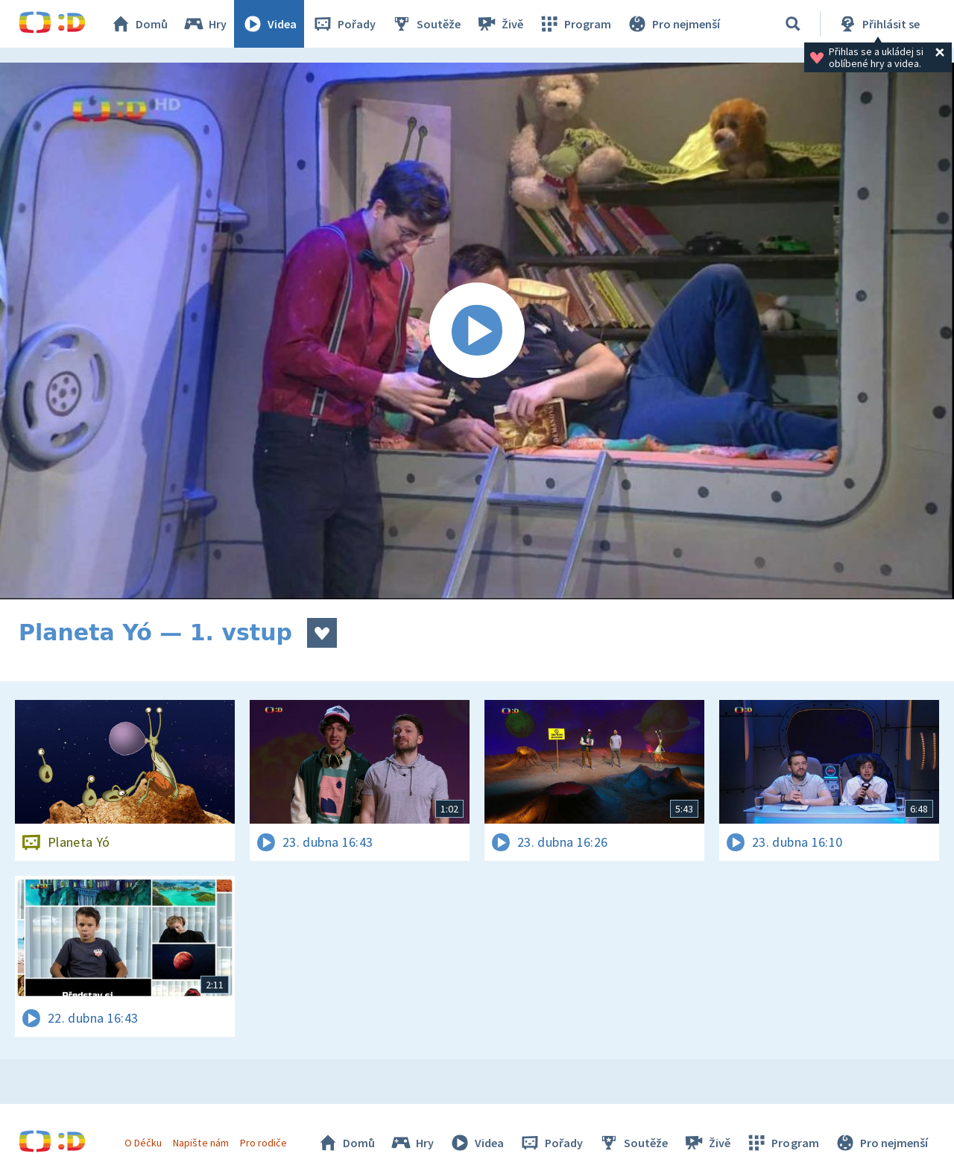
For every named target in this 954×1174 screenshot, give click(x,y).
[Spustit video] (477, 331)
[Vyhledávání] (793, 24)
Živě (499, 24)
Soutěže (426, 24)
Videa (269, 24)
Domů (139, 24)
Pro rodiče (263, 1142)
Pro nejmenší (673, 24)
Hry (205, 24)
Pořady (344, 24)
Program (574, 24)
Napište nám (200, 1142)
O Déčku (143, 1142)
